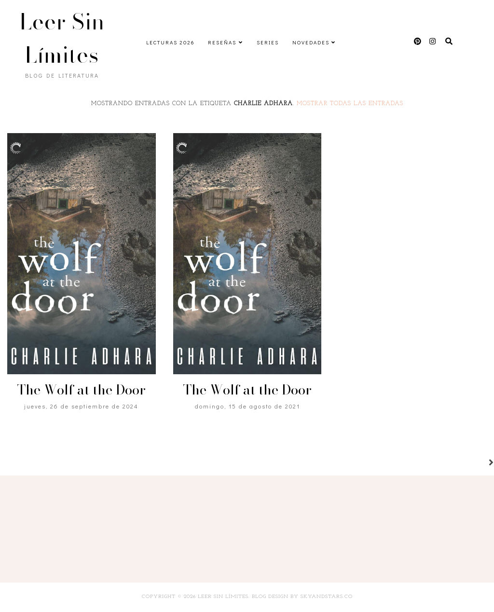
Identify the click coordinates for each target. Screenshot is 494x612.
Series (268, 42)
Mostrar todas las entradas (350, 104)
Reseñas (222, 42)
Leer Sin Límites (62, 38)
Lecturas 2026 (170, 42)
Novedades (310, 42)
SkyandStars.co (327, 596)
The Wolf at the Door (81, 389)
